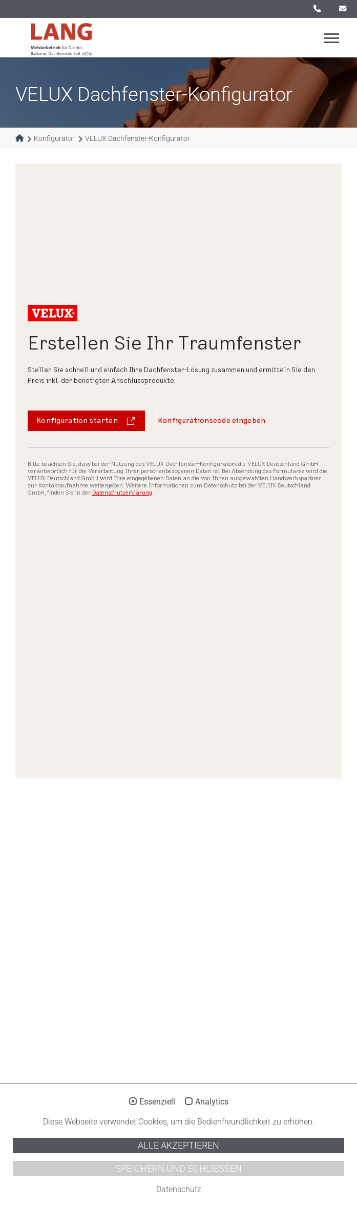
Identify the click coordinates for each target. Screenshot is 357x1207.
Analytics (211, 1102)
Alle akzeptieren (178, 1145)
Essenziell (157, 1102)
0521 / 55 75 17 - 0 (317, 8)
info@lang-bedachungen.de (342, 8)
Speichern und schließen (178, 1168)
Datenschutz (178, 1189)
